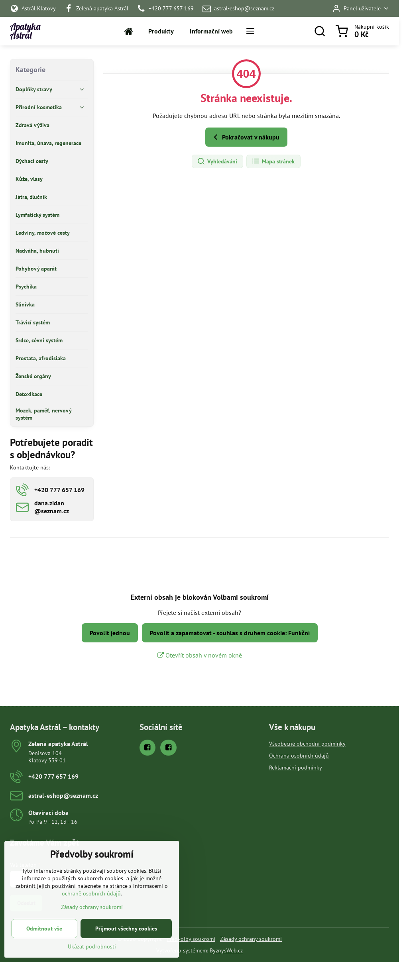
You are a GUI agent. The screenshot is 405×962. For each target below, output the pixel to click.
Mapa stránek (273, 161)
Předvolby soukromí (191, 938)
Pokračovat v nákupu (245, 137)
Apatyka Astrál (25, 31)
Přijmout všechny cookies (126, 945)
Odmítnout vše (44, 945)
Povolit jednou (110, 633)
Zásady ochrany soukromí (251, 938)
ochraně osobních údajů (91, 910)
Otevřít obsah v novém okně (199, 655)
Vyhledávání (217, 161)
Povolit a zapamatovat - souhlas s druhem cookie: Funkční (230, 633)
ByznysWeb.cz (226, 950)
